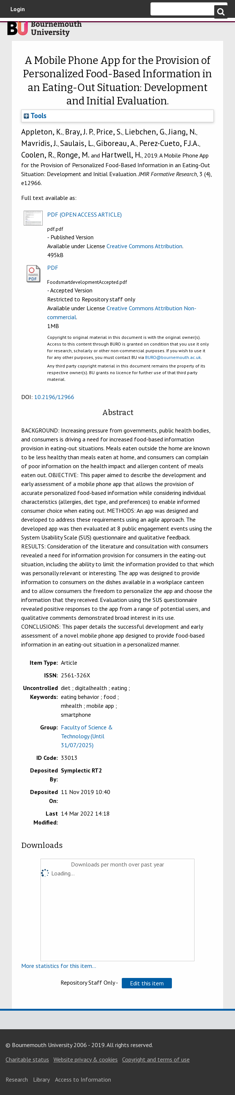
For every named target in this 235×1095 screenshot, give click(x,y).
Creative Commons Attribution (144, 246)
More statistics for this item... (58, 965)
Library (41, 1079)
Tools (35, 115)
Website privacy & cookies (85, 1059)
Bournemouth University (44, 31)
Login (17, 9)
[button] (147, 983)
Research (17, 1079)
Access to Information (83, 1079)
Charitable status (27, 1059)
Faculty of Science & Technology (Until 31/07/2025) (87, 736)
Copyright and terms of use (156, 1059)
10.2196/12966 (54, 397)
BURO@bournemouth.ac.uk (173, 357)
